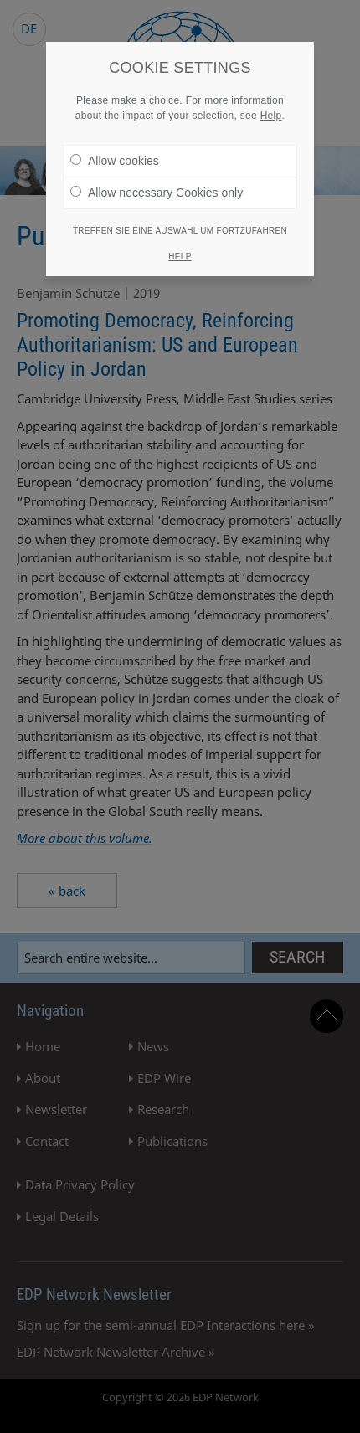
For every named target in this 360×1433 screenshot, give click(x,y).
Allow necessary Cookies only (156, 192)
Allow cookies (114, 160)
